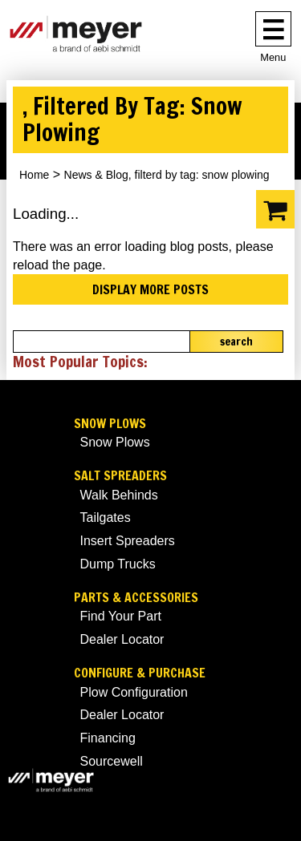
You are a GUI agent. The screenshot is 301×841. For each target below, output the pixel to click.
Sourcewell (111, 761)
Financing (108, 738)
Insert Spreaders (127, 541)
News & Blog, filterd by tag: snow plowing (167, 174)
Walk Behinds (119, 495)
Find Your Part (120, 616)
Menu (273, 57)
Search (236, 342)
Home (34, 174)
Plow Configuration (134, 692)
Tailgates (105, 517)
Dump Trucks (118, 564)
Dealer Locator (122, 639)
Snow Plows (110, 423)
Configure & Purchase (139, 673)
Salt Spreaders (120, 475)
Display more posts (150, 289)
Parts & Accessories (136, 597)
